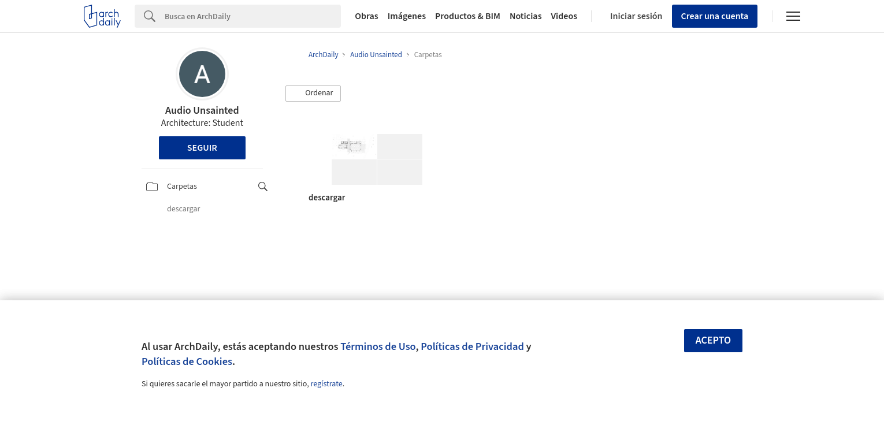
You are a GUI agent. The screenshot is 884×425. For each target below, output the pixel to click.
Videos (564, 16)
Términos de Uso (377, 346)
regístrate (326, 384)
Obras (366, 16)
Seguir (202, 147)
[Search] (253, 16)
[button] (313, 93)
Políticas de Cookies (187, 361)
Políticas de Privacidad (472, 346)
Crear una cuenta (715, 16)
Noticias (526, 16)
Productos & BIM (467, 16)
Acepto (713, 340)
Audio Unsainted (202, 110)
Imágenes (407, 16)
